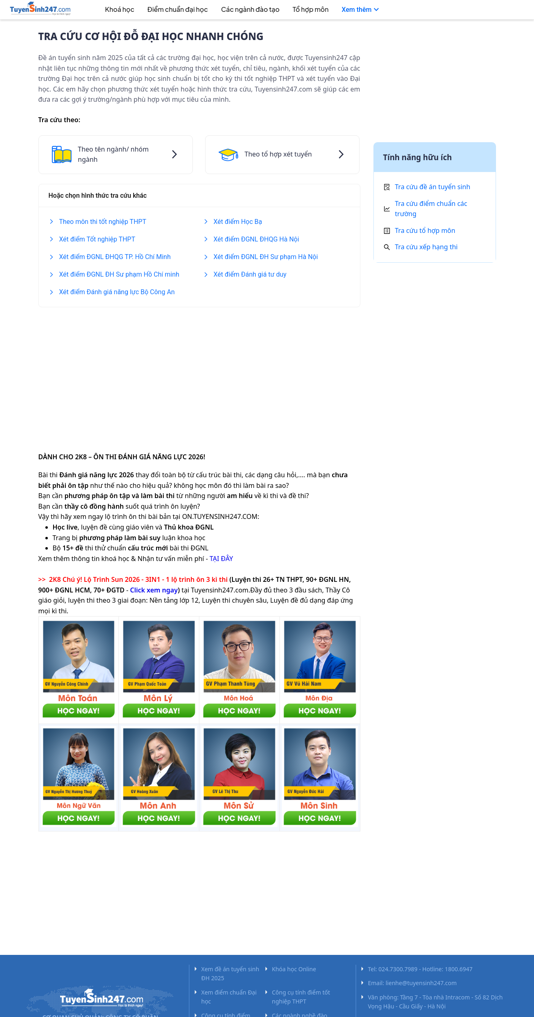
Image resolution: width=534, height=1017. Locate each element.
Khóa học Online (294, 969)
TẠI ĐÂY (221, 558)
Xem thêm (361, 10)
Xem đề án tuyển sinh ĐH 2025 (230, 973)
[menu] (263, 9)
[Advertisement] (199, 374)
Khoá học (119, 9)
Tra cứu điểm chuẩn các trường (431, 209)
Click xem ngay (154, 590)
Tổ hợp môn (310, 9)
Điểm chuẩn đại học (177, 9)
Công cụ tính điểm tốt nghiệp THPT (301, 996)
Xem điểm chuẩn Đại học (229, 996)
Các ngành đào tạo (250, 9)
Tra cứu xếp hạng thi (426, 246)
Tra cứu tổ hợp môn (425, 230)
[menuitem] (110, 10)
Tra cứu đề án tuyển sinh (433, 186)
